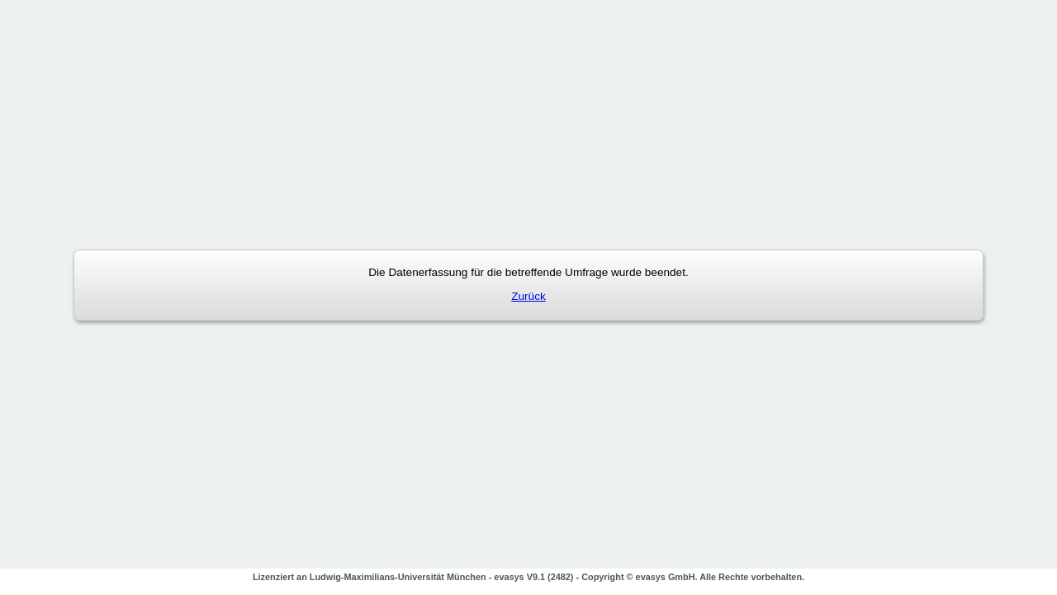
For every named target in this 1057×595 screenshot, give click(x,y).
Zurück (528, 296)
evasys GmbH (665, 577)
